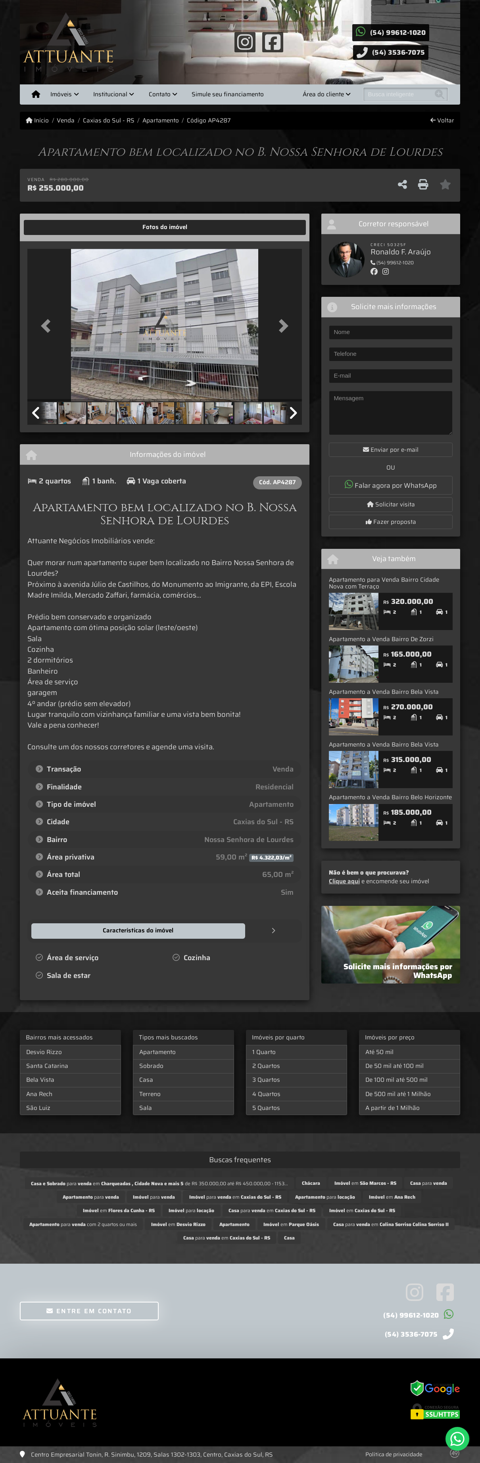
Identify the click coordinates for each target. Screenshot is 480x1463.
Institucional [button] (110, 94)
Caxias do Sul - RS (108, 120)
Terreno (150, 1093)
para (428, 1182)
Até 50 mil (379, 1051)
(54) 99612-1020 (398, 32)
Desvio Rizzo (44, 1051)
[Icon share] (245, 41)
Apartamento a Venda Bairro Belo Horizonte (390, 797)
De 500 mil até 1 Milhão (398, 1093)
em (365, 1182)
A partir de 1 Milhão (392, 1107)
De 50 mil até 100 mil (394, 1065)
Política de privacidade (393, 1454)
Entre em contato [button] (89, 1311)
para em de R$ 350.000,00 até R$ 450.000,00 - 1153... (159, 1183)
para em (235, 1196)
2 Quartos (266, 1065)
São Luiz (38, 1107)
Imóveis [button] (61, 94)
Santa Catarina (47, 1065)
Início (37, 120)
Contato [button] (160, 94)
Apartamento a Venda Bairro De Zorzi (381, 639)
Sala (145, 1107)
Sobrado (151, 1065)
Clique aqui (344, 881)
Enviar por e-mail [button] (391, 450)
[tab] (52, 227)
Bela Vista (40, 1079)
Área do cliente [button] (323, 94)
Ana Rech (39, 1093)
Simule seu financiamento (228, 94)
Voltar (442, 120)
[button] (48, 326)
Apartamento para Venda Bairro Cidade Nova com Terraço (384, 583)
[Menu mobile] (36, 94)
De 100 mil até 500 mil (396, 1079)
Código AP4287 (209, 120)
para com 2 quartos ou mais (83, 1224)
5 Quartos (266, 1107)
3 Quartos (266, 1079)
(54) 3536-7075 (398, 52)
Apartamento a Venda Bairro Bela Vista (384, 692)
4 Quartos (266, 1093)
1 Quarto (264, 1051)
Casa (146, 1079)
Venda (66, 120)
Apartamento (160, 120)
